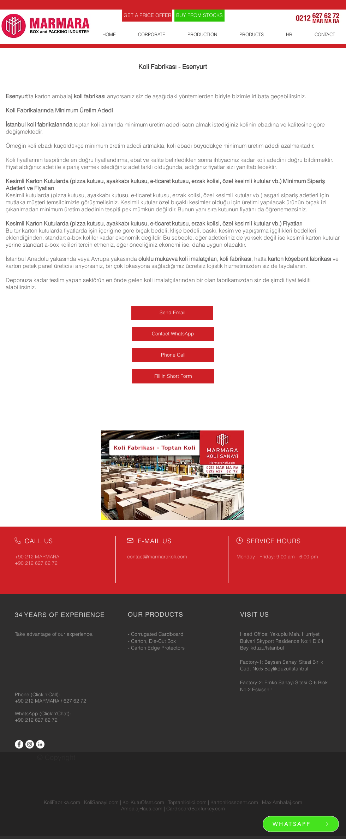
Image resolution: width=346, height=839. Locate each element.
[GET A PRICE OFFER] (147, 16)
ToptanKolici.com (187, 802)
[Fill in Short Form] (173, 376)
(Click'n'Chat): (55, 713)
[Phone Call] (173, 355)
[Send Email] (172, 313)
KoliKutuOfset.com (143, 802)
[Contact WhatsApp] (173, 334)
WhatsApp (27, 713)
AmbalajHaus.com (142, 808)
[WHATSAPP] (301, 824)
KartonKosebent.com (234, 802)
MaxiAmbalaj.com (282, 802)
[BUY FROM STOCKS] (199, 16)
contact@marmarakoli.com (157, 556)
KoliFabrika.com (62, 802)
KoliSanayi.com (101, 802)
